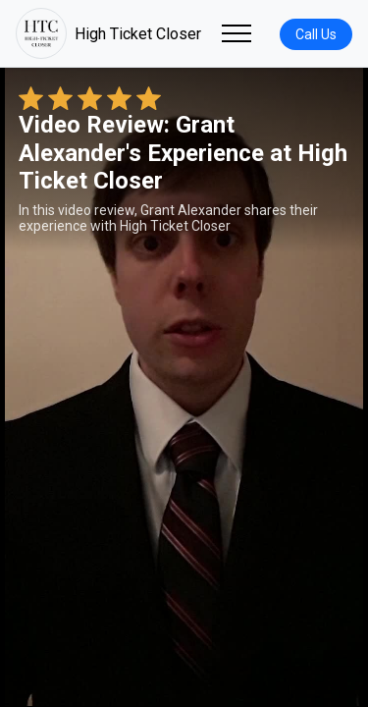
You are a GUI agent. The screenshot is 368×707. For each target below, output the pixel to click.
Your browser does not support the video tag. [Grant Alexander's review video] (184, 387)
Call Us (316, 34)
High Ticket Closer (108, 33)
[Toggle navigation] (236, 33)
